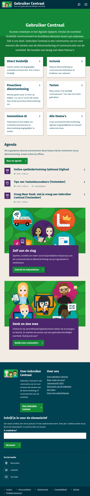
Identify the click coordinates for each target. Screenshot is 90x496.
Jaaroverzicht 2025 (55, 383)
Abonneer (10, 445)
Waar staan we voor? (56, 380)
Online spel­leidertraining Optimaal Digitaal (41, 169)
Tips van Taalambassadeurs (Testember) (39, 181)
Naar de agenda (14, 161)
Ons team (51, 389)
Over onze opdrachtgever (58, 393)
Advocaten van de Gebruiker (59, 386)
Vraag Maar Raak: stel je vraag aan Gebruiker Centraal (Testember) (42, 196)
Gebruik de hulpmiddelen (27, 269)
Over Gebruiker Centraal (29, 407)
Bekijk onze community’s (26, 343)
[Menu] (86, 4)
